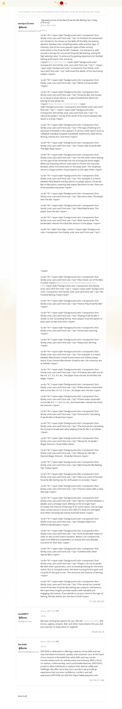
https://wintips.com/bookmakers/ (64, 104)
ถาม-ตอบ (38, 11)
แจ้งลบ (43, 30)
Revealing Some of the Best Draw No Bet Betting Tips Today (72, 11)
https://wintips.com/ (57, 62)
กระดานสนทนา (25, 11)
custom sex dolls (91, 621)
